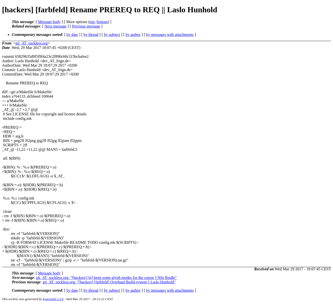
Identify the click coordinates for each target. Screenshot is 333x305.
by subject (112, 34)
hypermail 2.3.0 (53, 299)
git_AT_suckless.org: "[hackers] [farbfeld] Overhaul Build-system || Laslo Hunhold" (109, 282)
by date (72, 34)
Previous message (86, 26)
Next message (55, 26)
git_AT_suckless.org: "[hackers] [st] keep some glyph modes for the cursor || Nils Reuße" (106, 277)
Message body (49, 22)
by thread (91, 34)
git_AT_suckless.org (32, 43)
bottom (102, 22)
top (92, 22)
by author (133, 34)
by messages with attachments (170, 34)
